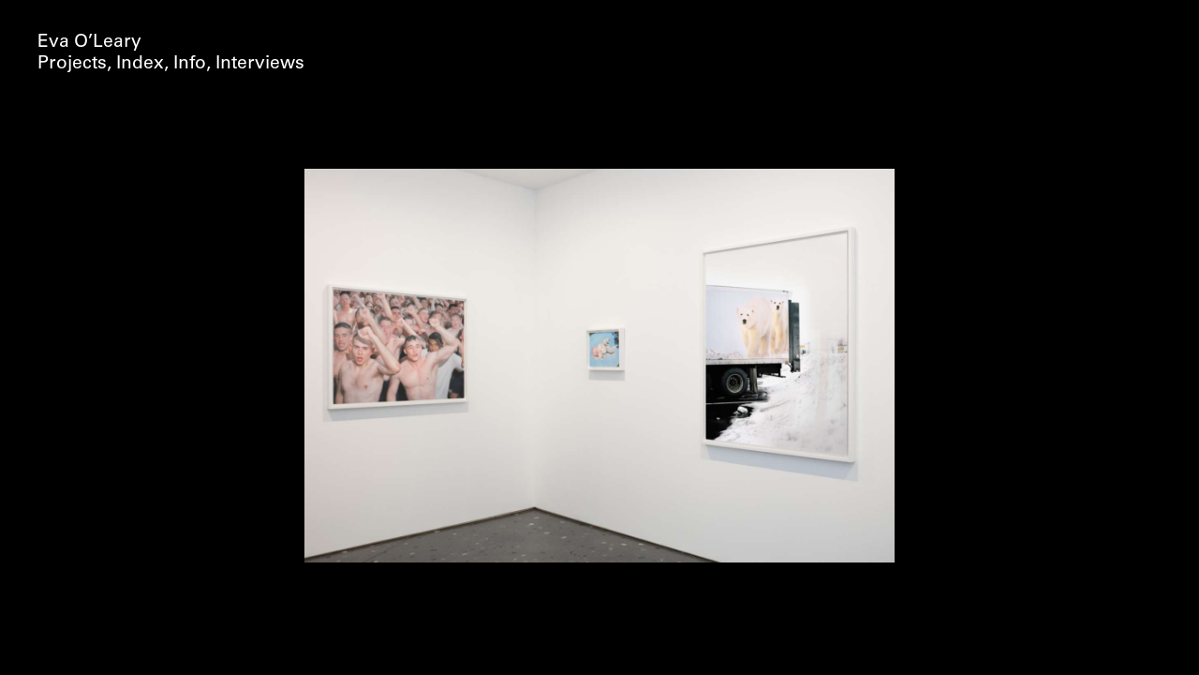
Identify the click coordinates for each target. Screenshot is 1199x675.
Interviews (259, 64)
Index (140, 64)
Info (189, 64)
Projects (72, 64)
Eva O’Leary (89, 43)
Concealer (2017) (600, 64)
